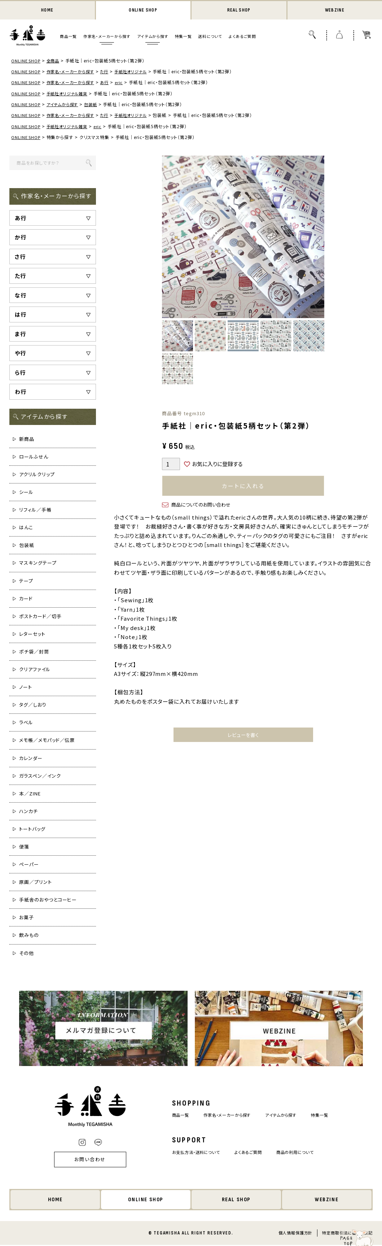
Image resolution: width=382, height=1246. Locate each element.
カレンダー (31, 758)
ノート (25, 687)
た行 (110, 72)
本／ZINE (29, 794)
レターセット (32, 634)
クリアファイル (34, 670)
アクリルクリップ (36, 475)
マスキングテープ (37, 563)
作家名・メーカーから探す (107, 37)
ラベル (26, 723)
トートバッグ (32, 829)
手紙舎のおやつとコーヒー (48, 900)
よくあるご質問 (242, 37)
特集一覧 (183, 37)
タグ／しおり (32, 705)
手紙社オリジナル (138, 72)
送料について (210, 37)
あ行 (110, 83)
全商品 (55, 61)
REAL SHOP (238, 10)
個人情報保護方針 (295, 1234)
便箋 (24, 847)
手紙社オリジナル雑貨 (70, 94)
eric (125, 83)
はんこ (26, 528)
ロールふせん (33, 457)
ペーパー (29, 864)
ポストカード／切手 (40, 616)
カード (26, 599)
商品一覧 (68, 37)
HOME (47, 10)
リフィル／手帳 (35, 510)
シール (26, 492)
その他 (26, 953)
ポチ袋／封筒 (34, 652)
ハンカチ (28, 811)
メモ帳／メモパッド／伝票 (47, 741)
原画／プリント (35, 882)
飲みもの (29, 936)
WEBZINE (334, 10)
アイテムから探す (152, 37)
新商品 (26, 439)
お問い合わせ (80, 1160)
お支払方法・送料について (190, 1152)
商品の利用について (302, 1152)
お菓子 (26, 918)
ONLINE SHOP (143, 10)
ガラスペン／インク (40, 776)
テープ (26, 581)
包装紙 (96, 105)
